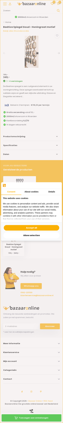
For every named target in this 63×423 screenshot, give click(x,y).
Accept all (31, 227)
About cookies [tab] (31, 192)
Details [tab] (51, 192)
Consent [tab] (11, 192)
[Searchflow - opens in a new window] (56, 185)
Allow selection (31, 235)
